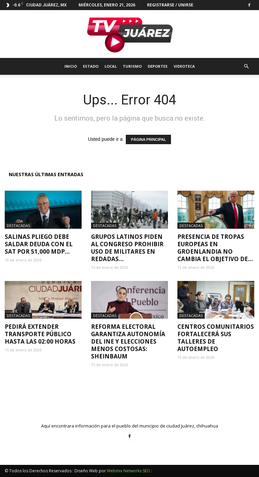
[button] (246, 66)
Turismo (132, 66)
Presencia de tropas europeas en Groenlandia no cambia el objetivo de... (215, 248)
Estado (90, 66)
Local (111, 66)
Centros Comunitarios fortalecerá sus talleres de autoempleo (215, 338)
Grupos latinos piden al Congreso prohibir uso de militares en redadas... (127, 248)
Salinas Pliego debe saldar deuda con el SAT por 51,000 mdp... (39, 244)
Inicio (70, 66)
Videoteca (184, 66)
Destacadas (18, 225)
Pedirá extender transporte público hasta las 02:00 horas (40, 334)
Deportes (158, 66)
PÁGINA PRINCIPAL (148, 139)
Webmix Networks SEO (128, 471)
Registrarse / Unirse (170, 5)
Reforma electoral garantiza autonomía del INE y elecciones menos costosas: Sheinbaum (128, 341)
